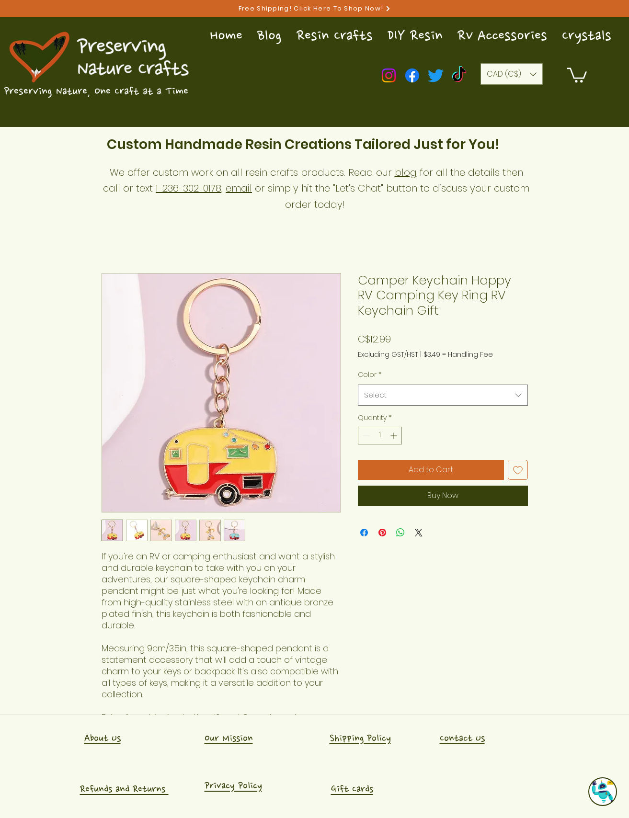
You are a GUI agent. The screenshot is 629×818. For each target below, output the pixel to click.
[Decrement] (365, 435)
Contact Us (462, 738)
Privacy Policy (233, 786)
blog (406, 172)
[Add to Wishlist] (518, 470)
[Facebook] (412, 75)
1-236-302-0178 (188, 188)
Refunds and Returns (124, 789)
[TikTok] (459, 75)
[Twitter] (435, 75)
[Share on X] (418, 532)
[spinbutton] (380, 435)
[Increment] (394, 435)
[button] (577, 74)
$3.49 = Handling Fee (458, 354)
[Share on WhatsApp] (400, 532)
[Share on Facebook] (364, 532)
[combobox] (443, 395)
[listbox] (511, 74)
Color (369, 374)
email (239, 188)
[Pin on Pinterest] (382, 532)
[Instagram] (388, 75)
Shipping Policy (360, 738)
